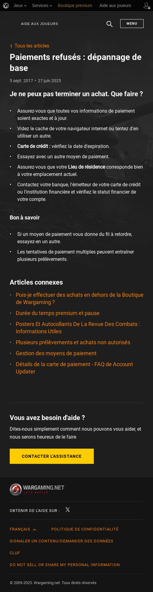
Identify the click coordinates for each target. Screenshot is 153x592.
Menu (132, 24)
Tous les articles (32, 46)
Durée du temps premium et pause (58, 313)
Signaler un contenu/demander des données (62, 541)
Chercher (109, 27)
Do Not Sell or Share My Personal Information (65, 564)
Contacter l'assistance (52, 456)
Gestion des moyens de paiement (56, 353)
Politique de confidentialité (85, 529)
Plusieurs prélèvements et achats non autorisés (73, 342)
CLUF (15, 553)
